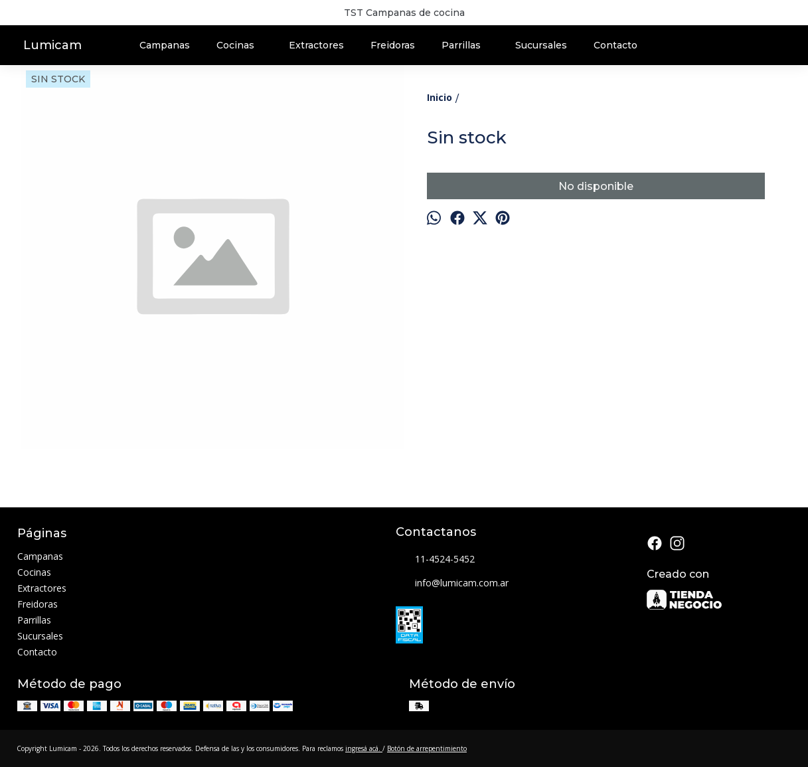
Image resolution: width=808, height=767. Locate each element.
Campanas (164, 45)
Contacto (615, 45)
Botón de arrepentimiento (427, 748)
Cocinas (242, 45)
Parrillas (468, 45)
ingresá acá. (363, 748)
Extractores (316, 45)
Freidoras (392, 45)
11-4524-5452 (435, 560)
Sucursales (541, 45)
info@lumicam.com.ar (452, 584)
